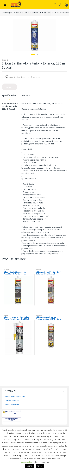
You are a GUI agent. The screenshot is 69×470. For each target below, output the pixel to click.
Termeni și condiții (11, 400)
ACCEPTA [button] (30, 466)
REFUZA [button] (39, 466)
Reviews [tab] (26, 95)
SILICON (47, 12)
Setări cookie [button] (26, 462)
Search (55, 4)
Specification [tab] (9, 95)
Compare (36, 77)
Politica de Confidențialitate (15, 396)
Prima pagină (7, 12)
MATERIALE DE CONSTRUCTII (28, 12)
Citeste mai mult (42, 462)
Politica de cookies (12, 404)
